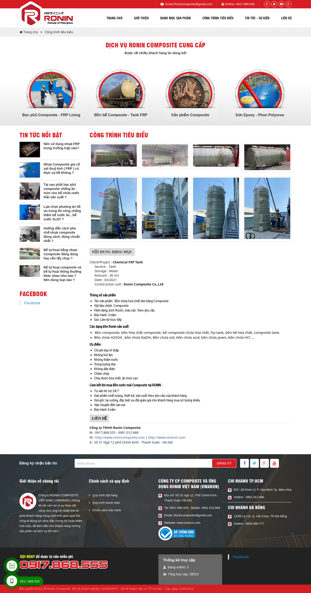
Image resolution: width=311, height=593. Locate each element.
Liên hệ (286, 18)
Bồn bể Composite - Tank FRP (120, 115)
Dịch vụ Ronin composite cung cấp (155, 45)
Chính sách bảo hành (106, 510)
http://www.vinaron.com (166, 437)
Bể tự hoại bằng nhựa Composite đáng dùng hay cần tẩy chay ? (60, 254)
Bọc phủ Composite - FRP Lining (51, 115)
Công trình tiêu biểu (217, 18)
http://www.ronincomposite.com (120, 437)
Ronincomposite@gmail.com (193, 4)
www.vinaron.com (189, 522)
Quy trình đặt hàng (104, 495)
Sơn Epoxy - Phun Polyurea (259, 115)
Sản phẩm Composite (190, 115)
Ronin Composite (58, 588)
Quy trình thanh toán (106, 502)
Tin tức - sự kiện (257, 18)
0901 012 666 (210, 508)
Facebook (32, 303)
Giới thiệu (141, 18)
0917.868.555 (245, 4)
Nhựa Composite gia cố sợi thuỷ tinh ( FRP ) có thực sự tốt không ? (61, 168)
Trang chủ (114, 18)
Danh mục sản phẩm (175, 18)
